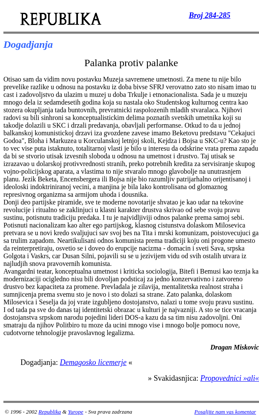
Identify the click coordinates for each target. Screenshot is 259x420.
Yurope (75, 411)
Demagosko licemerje (93, 362)
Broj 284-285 (209, 15)
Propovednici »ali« (229, 378)
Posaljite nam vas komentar (225, 411)
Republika (49, 411)
